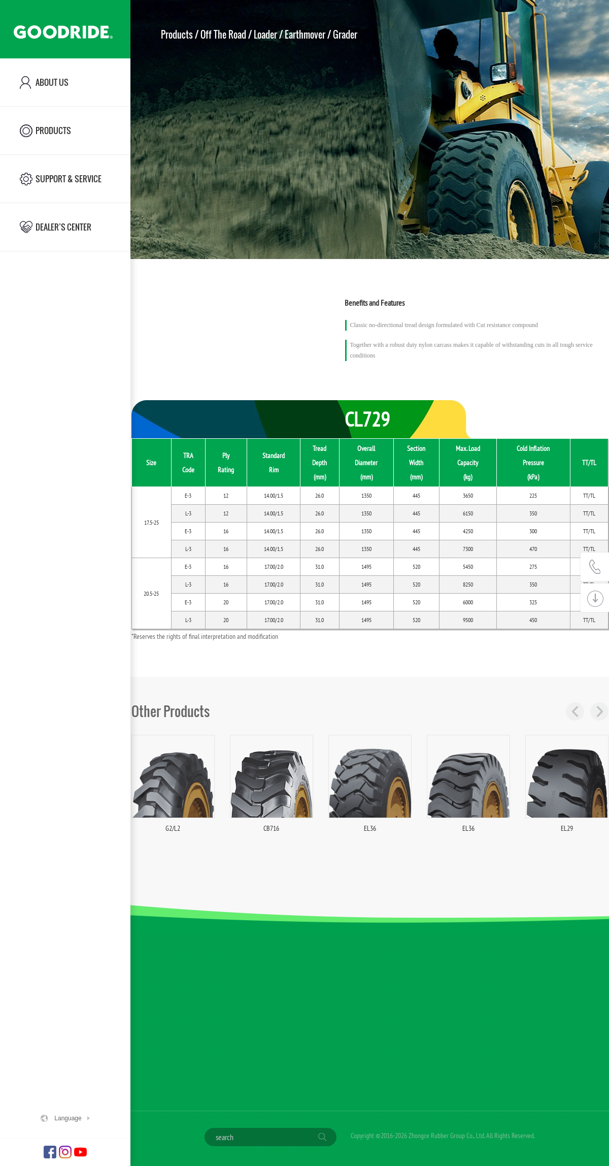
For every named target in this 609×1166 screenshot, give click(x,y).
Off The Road (223, 34)
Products (177, 34)
